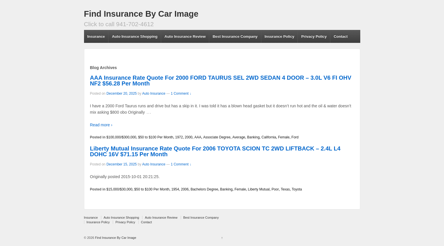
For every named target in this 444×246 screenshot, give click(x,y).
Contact (341, 36)
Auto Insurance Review (185, 36)
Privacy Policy (314, 36)
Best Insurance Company (235, 36)
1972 (179, 137)
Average (239, 137)
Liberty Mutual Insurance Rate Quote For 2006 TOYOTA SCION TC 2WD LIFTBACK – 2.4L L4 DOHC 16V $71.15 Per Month (215, 151)
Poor (275, 189)
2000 (189, 137)
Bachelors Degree (204, 189)
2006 (185, 189)
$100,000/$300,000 (121, 137)
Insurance (96, 36)
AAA (197, 137)
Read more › (101, 125)
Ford (295, 137)
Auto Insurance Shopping (134, 36)
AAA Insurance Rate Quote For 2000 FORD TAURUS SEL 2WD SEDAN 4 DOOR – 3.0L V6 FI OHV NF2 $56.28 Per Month (220, 81)
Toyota (297, 189)
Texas (285, 189)
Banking (253, 137)
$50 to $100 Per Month (155, 137)
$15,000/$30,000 (119, 189)
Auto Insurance (153, 93)
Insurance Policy (279, 36)
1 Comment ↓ (181, 93)
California (269, 137)
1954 (175, 189)
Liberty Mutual (259, 189)
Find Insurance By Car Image (141, 13)
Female (283, 137)
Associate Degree (216, 137)
